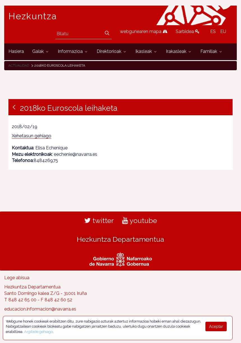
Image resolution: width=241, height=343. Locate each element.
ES (213, 31)
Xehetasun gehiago (31, 135)
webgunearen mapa (143, 31)
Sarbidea (188, 31)
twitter (99, 220)
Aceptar (216, 326)
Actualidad (18, 65)
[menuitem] (16, 51)
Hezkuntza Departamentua (120, 239)
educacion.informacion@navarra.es (40, 309)
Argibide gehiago (38, 332)
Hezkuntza (32, 16)
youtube (139, 220)
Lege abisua (16, 277)
